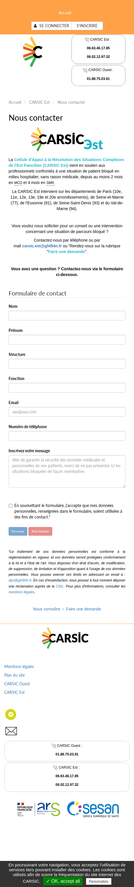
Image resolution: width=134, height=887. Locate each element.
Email (13, 402)
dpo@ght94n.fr (20, 580)
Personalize (98, 881)
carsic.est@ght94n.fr (42, 246)
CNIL (59, 586)
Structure (17, 354)
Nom (13, 306)
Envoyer (18, 531)
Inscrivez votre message (29, 450)
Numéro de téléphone (28, 426)
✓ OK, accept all (63, 881)
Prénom (16, 330)
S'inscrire (87, 25)
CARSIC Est (39, 102)
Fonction (16, 378)
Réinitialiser (40, 531)
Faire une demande (83, 609)
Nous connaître (46, 609)
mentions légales (21, 592)
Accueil (65, 12)
